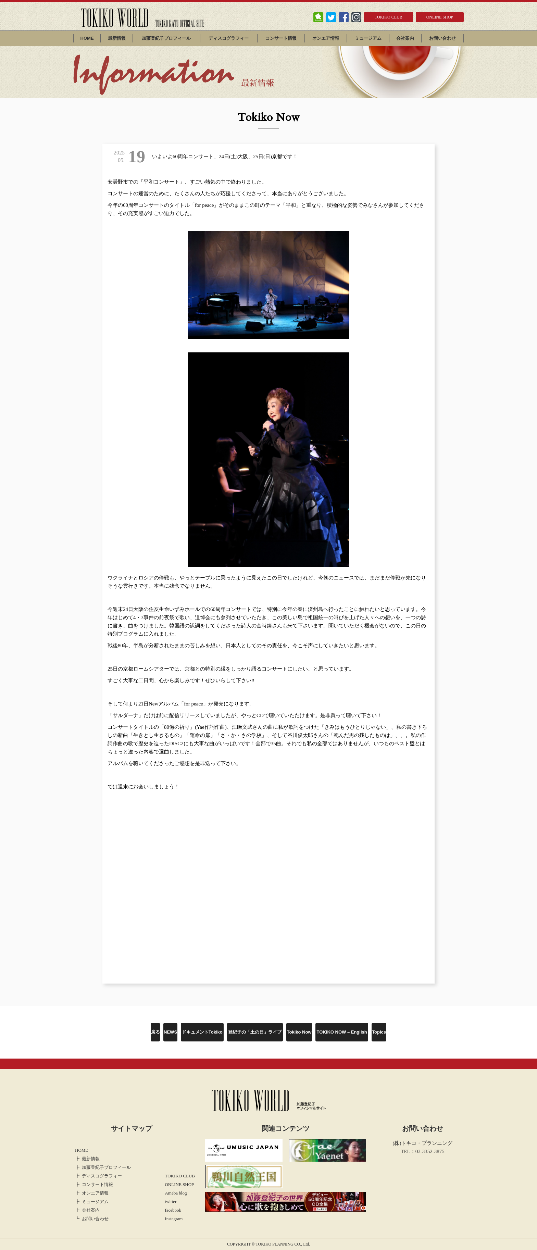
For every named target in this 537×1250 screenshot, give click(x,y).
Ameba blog (176, 1193)
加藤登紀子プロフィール (166, 38)
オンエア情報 (325, 38)
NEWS (170, 1032)
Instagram (174, 1218)
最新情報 (117, 38)
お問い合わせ (442, 38)
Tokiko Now (299, 1032)
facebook (173, 1210)
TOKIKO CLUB (388, 17)
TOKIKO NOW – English (342, 1032)
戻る (155, 1032)
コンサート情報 (281, 38)
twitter (170, 1201)
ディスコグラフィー (229, 38)
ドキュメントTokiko (202, 1032)
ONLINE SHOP (439, 17)
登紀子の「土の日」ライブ (255, 1032)
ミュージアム (368, 38)
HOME (87, 38)
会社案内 (405, 38)
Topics (379, 1032)
